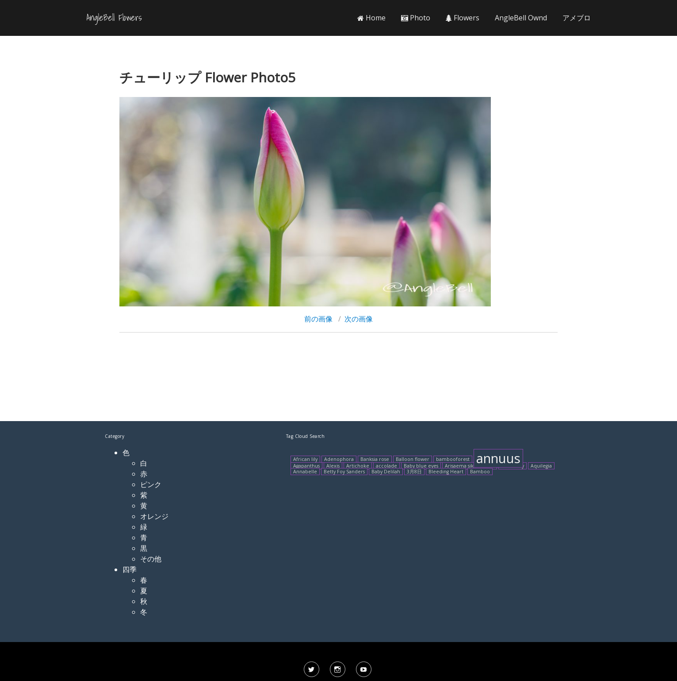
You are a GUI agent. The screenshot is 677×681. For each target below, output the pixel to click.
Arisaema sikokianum (469, 466)
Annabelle (305, 471)
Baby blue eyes (421, 466)
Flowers (462, 18)
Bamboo (480, 471)
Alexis (333, 466)
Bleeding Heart (445, 471)
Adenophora (339, 459)
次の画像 (358, 319)
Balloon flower (412, 459)
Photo (415, 18)
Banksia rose (374, 459)
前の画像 (318, 319)
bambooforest (453, 459)
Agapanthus (306, 466)
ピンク (150, 484)
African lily (305, 459)
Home (371, 18)
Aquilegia (541, 466)
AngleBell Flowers (114, 18)
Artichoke (357, 466)
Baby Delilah (385, 471)
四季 (129, 569)
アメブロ (576, 18)
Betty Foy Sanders (344, 471)
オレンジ (154, 516)
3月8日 (414, 471)
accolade (386, 466)
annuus (498, 458)
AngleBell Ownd (521, 18)
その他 (150, 559)
